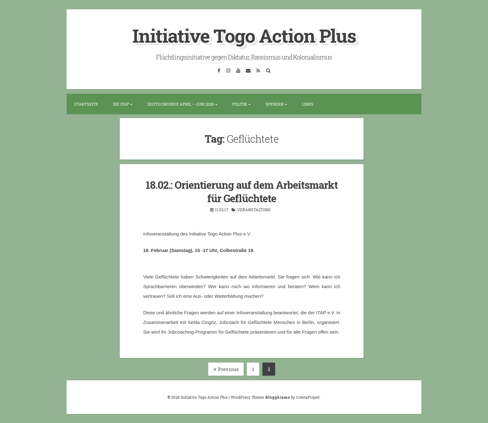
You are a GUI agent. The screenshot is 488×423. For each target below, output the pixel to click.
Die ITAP (121, 104)
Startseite (86, 104)
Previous (226, 369)
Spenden (274, 104)
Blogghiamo (277, 396)
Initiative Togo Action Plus (244, 35)
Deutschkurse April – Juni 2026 (180, 104)
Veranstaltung (253, 209)
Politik (239, 104)
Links (307, 104)
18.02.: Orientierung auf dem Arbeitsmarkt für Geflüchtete (241, 191)
